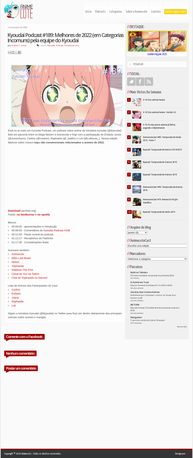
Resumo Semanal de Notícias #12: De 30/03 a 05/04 (151, 285)
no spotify (43, 214)
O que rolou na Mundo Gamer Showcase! (147, 320)
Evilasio (16, 293)
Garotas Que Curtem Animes (145, 292)
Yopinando (18, 265)
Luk (14, 305)
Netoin (15, 261)
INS (187, 453)
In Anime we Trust (139, 282)
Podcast (59, 45)
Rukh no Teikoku (138, 272)
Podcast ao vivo (71, 45)
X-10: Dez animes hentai (154, 99)
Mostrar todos (182, 327)
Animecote (18, 254)
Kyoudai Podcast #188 (57, 230)
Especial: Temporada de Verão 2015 (159, 211)
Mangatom (136, 317)
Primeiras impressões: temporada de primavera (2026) (152, 275)
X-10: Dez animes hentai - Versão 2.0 (159, 112)
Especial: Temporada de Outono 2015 (160, 162)
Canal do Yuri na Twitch (25, 273)
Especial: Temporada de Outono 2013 (160, 174)
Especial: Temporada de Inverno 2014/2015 (162, 149)
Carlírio (16, 289)
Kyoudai (51, 45)
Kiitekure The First (22, 269)
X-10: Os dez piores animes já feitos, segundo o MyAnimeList (159, 126)
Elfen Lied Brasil (21, 258)
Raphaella (18, 301)
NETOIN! (134, 304)
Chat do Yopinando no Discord (29, 277)
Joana (15, 297)
